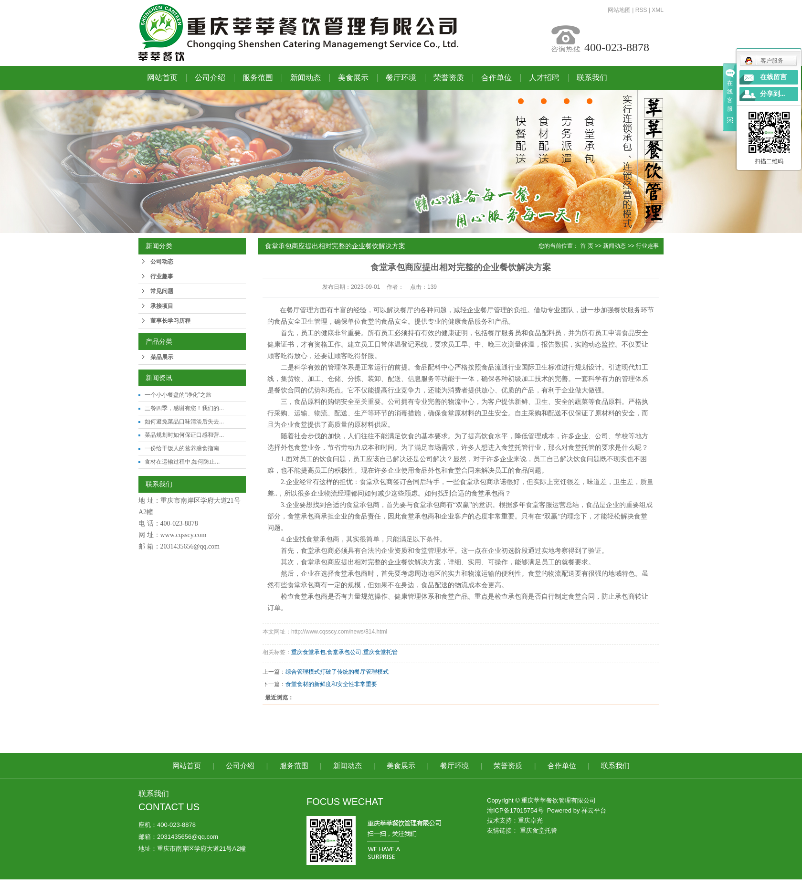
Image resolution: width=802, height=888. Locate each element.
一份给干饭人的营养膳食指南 (182, 448)
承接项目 (161, 306)
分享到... (772, 93)
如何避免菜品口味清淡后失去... (184, 421)
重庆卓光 (530, 820)
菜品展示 (161, 357)
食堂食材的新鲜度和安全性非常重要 (331, 684)
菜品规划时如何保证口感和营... (184, 435)
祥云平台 (593, 810)
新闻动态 (305, 78)
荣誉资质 (448, 78)
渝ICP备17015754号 (515, 810)
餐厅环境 (401, 78)
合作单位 (496, 78)
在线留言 (773, 77)
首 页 (586, 246)
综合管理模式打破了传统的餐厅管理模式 (337, 671)
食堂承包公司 (344, 652)
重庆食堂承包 (308, 652)
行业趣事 (161, 276)
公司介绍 (210, 78)
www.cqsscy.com (183, 535)
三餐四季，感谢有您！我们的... (184, 408)
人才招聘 (544, 78)
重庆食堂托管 (380, 652)
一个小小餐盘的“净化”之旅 (178, 394)
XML (658, 10)
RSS (641, 10)
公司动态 (161, 261)
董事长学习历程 (170, 320)
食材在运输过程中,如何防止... (182, 461)
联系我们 (592, 78)
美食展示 (353, 78)
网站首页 (162, 78)
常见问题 (161, 291)
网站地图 (619, 10)
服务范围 (258, 78)
